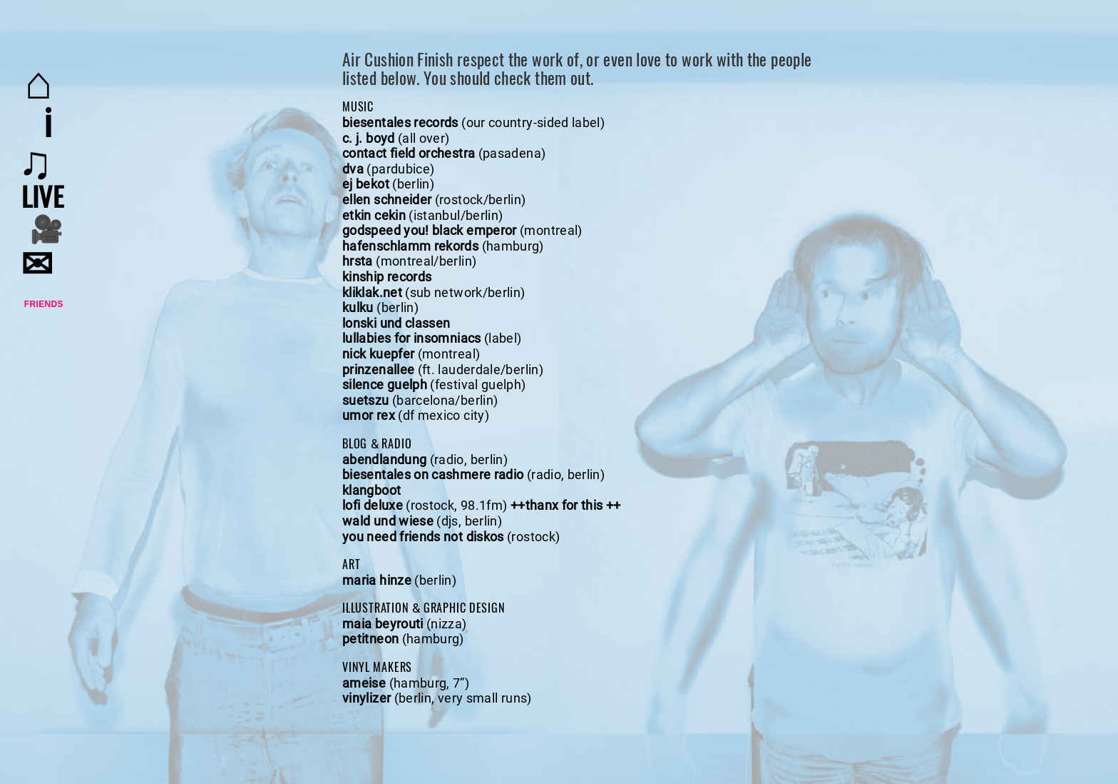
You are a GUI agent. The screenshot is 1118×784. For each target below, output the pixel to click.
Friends (43, 304)
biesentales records (400, 122)
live (42, 196)
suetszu (365, 400)
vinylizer (366, 697)
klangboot (371, 490)
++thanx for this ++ (566, 505)
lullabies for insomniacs (411, 338)
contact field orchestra (408, 153)
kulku (358, 307)
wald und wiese (388, 520)
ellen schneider (386, 199)
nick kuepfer (378, 353)
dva (353, 168)
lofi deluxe (372, 505)
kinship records (386, 276)
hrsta (357, 260)
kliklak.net (372, 292)
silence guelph (384, 384)
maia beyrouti (383, 623)
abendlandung (384, 459)
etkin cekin (374, 215)
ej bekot (365, 183)
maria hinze (376, 580)
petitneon (370, 638)
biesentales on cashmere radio (432, 474)
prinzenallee (378, 369)
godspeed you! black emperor (429, 230)
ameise (364, 682)
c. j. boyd (368, 138)
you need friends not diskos (423, 536)
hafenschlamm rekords (410, 245)
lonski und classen (396, 323)
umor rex (368, 415)
